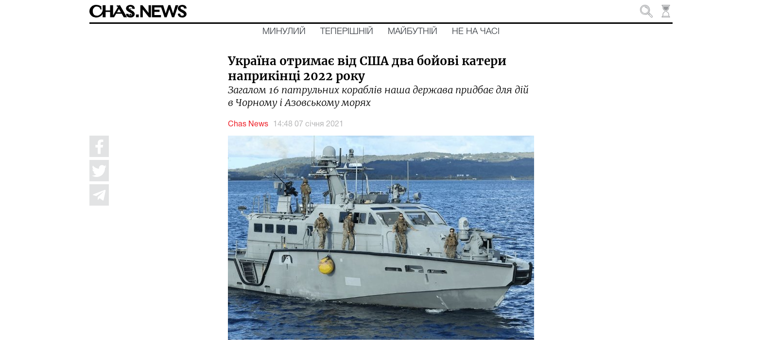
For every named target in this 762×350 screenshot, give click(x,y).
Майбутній (412, 31)
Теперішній (346, 31)
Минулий (284, 31)
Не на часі (476, 31)
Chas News (248, 124)
